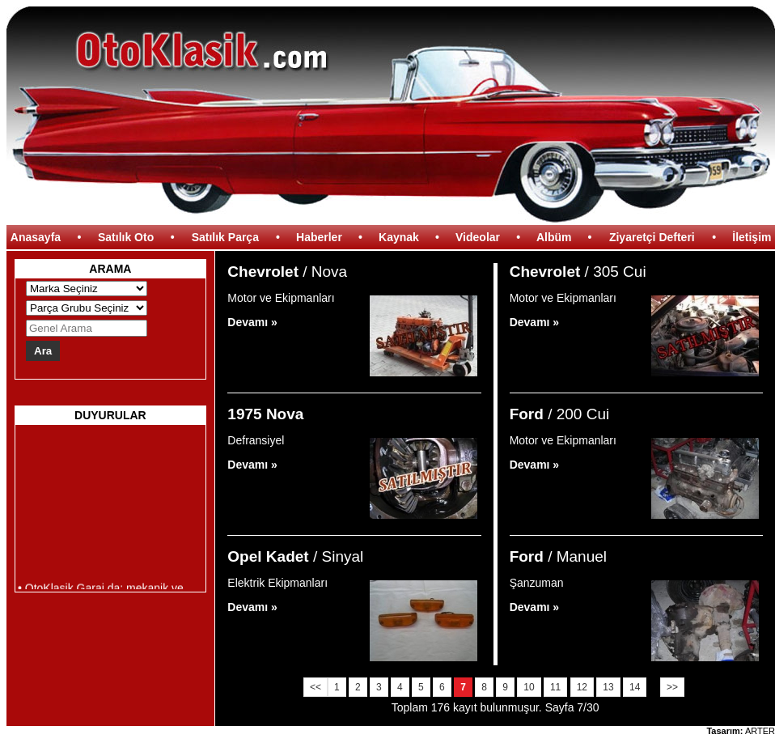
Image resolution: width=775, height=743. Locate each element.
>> (672, 687)
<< (315, 687)
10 (528, 687)
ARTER (760, 731)
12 (582, 687)
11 (555, 687)
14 (634, 687)
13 (608, 687)
